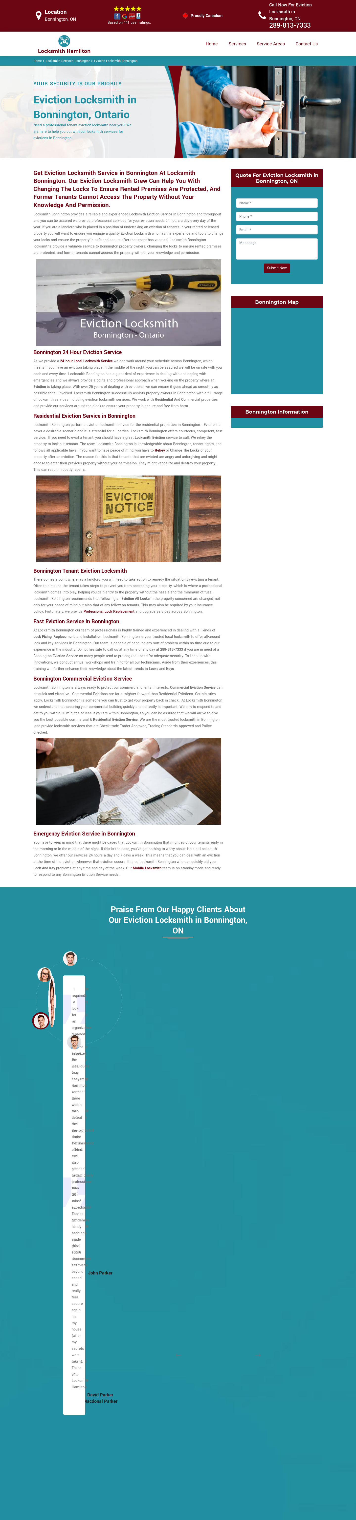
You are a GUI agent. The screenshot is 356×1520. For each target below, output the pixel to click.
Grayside (244, 1198)
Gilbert (47, 1327)
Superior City (247, 1363)
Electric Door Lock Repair (157, 1474)
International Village (253, 1227)
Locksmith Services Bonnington (68, 61)
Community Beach (252, 1105)
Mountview (148, 1205)
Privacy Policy (210, 1455)
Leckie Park (148, 1162)
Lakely (242, 1255)
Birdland (48, 1177)
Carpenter (49, 1234)
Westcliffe (147, 1356)
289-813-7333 (290, 25)
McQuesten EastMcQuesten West (264, 1270)
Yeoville (145, 1363)
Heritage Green (151, 1098)
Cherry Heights (249, 1098)
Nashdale (244, 1277)
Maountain (50, 1105)
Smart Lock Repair (152, 1483)
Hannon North (53, 1384)
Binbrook (49, 1170)
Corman (243, 1127)
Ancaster (49, 1127)
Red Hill (243, 1313)
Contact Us (307, 44)
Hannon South (53, 1391)
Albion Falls (51, 1141)
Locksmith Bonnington (174, 1514)
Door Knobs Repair (152, 1493)
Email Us (271, 1455)
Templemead (149, 1313)
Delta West (246, 1155)
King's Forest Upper (155, 1148)
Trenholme (147, 1327)
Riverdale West (249, 1327)
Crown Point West (251, 1141)
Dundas (243, 1162)
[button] (74, 1041)
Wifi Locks (207, 1475)
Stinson (243, 1356)
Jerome (145, 1127)
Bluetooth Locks (212, 1465)
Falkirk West (52, 1306)
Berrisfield (50, 1162)
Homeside (245, 1220)
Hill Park (146, 1105)
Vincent (243, 1384)
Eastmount (50, 1277)
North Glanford (151, 1227)
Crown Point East (251, 1134)
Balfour (47, 1148)
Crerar (46, 1263)
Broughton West (54, 1198)
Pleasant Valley (151, 1241)
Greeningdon (52, 1356)
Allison (47, 1119)
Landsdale (245, 1263)
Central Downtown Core (158, 1399)
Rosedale (244, 1341)
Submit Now (277, 268)
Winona (243, 1391)
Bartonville (147, 1370)
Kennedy (146, 1134)
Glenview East (248, 1184)
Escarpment (51, 1112)
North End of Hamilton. (255, 1291)
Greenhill (244, 1213)
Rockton (243, 1334)
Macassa (146, 1184)
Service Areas (271, 44)
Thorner (145, 1320)
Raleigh (145, 1255)
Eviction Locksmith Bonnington (115, 61)
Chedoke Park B (151, 1406)
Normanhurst (247, 1284)
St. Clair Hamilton (251, 1348)
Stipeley (243, 1370)
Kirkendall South (250, 1248)
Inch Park (146, 1119)
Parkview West (249, 1306)
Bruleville (49, 1205)
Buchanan (50, 1213)
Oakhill (144, 1234)
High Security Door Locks (157, 1455)
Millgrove (146, 1213)
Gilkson (48, 1334)
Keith (241, 1234)
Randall (145, 1263)
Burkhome (50, 1220)
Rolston (145, 1270)
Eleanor (48, 1284)
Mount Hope (51, 1341)
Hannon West (52, 1399)
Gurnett (48, 1370)
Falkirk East (51, 1298)
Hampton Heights (56, 1377)
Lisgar (144, 1177)
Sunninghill (148, 1306)
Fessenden (50, 1313)
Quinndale (147, 1248)
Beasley (145, 1384)
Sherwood (147, 1291)
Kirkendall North (250, 1241)
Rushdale (147, 1277)
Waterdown (148, 1341)
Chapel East (51, 1248)
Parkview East (248, 1298)
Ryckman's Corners (155, 1284)
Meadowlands (150, 1191)
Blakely (145, 1391)
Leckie (144, 1170)
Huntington (148, 1112)
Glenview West (249, 1191)
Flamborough (52, 1320)
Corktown (244, 1119)
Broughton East (54, 1191)
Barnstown (50, 1155)
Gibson (242, 1177)
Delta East (245, 1148)
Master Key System (153, 1464)
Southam (146, 1298)
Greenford (245, 1205)
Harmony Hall (53, 1406)
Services (237, 44)
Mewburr (146, 1198)
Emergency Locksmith (217, 1494)
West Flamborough (154, 1348)
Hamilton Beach (152, 1377)
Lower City (50, 1098)
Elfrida (47, 1291)
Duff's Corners (53, 1270)
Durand (242, 1170)
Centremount (52, 1241)
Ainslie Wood (52, 1134)
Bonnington (51, 1184)
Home (212, 44)
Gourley (48, 1348)
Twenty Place (150, 1334)
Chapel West (52, 1255)
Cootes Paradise (250, 1112)
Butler (46, 1227)
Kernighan (147, 1141)
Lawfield (146, 1155)
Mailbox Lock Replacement (221, 1484)
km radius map (277, 350)
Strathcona (246, 1377)
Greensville (51, 1363)
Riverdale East (249, 1320)
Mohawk (146, 1220)
